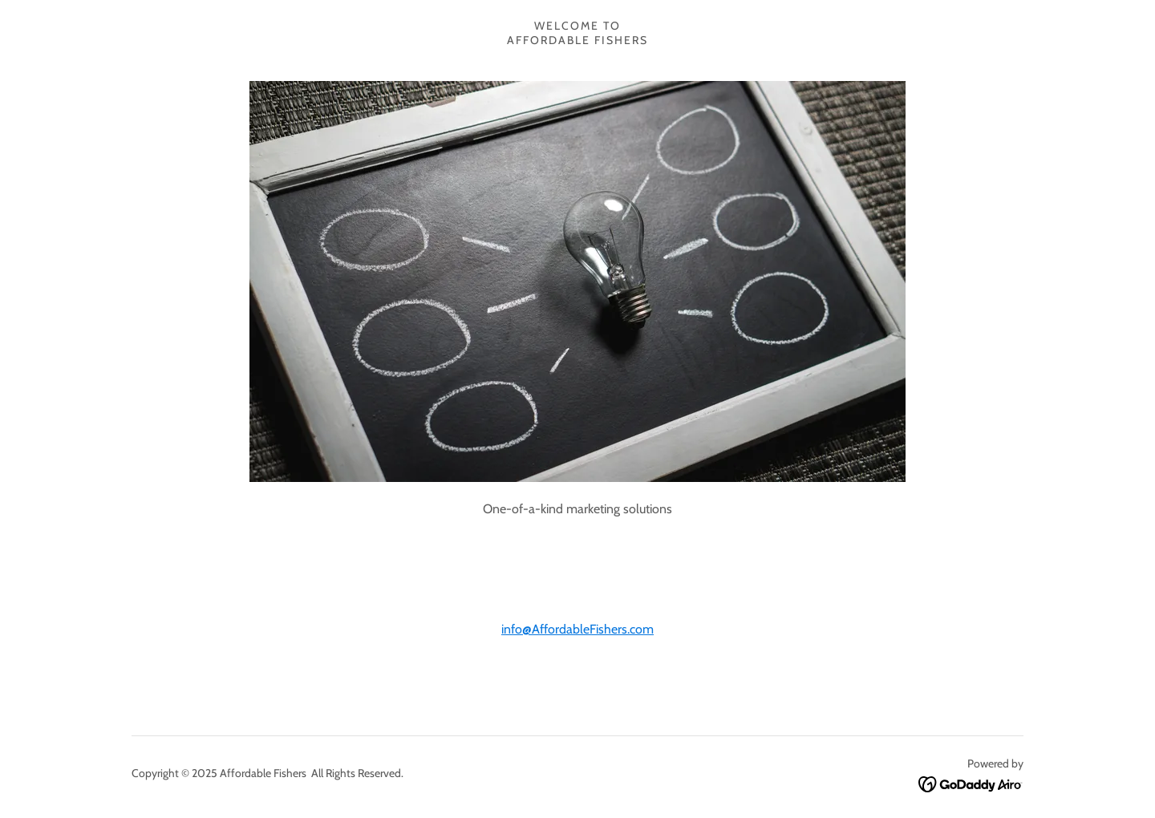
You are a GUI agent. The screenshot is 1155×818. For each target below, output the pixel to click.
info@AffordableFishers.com (577, 629)
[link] (970, 783)
